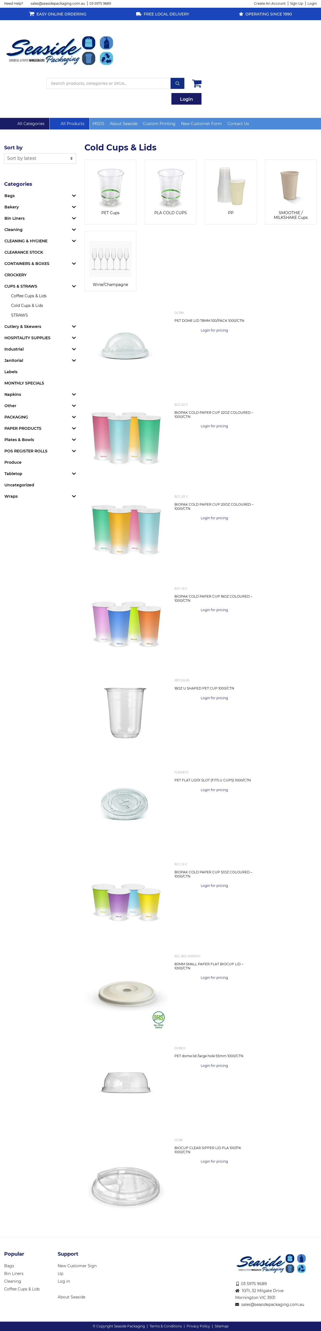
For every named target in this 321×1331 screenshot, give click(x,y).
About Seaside (123, 123)
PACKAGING (16, 417)
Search (177, 83)
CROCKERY (15, 274)
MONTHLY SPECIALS (24, 383)
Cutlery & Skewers (22, 326)
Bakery (11, 207)
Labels (10, 371)
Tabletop (13, 473)
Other (10, 405)
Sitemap (222, 1326)
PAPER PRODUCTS (22, 428)
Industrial (14, 349)
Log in (64, 1281)
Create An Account (270, 3)
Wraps (11, 496)
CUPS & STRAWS (20, 286)
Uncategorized (19, 484)
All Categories (30, 123)
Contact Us (238, 123)
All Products (72, 123)
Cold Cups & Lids (27, 305)
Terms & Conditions (166, 1326)
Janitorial (13, 360)
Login (312, 3)
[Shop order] (40, 158)
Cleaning (13, 229)
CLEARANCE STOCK (23, 252)
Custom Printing (159, 123)
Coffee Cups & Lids (29, 295)
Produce (13, 462)
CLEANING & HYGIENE (25, 240)
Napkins (12, 394)
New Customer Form (201, 123)
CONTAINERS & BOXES (26, 263)
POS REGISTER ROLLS (25, 451)
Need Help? (13, 3)
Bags (9, 195)
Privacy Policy (198, 1326)
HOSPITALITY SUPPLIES (27, 337)
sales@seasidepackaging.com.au (58, 3)
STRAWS (19, 315)
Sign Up (296, 3)
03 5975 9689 (100, 3)
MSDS (98, 123)
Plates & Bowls (19, 439)
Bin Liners (14, 218)
